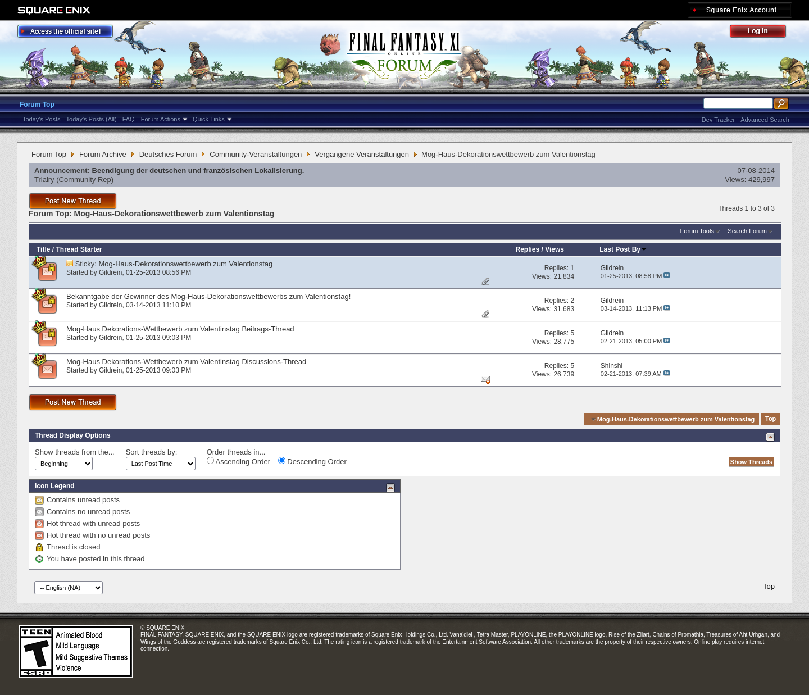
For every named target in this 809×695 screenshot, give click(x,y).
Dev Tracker (718, 119)
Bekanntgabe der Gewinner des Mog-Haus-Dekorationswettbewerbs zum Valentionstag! (208, 296)
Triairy (44, 179)
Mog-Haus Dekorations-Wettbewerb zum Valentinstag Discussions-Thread (186, 361)
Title (43, 249)
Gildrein (110, 272)
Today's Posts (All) (91, 119)
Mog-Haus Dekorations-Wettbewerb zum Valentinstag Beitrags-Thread (180, 329)
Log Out (763, 33)
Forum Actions (160, 119)
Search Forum (747, 231)
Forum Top (37, 104)
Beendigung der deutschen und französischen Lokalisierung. (198, 170)
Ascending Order (238, 461)
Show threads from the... (75, 452)
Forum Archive (102, 154)
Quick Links (209, 119)
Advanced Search (764, 119)
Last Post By (623, 249)
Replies (527, 249)
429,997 (761, 179)
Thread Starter (79, 249)
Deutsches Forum (168, 154)
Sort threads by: (152, 452)
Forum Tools (697, 231)
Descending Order (312, 461)
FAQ (128, 119)
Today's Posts (41, 119)
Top (770, 419)
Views (554, 249)
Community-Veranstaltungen (256, 154)
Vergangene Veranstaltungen (362, 154)
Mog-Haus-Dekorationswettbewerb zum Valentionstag (186, 264)
